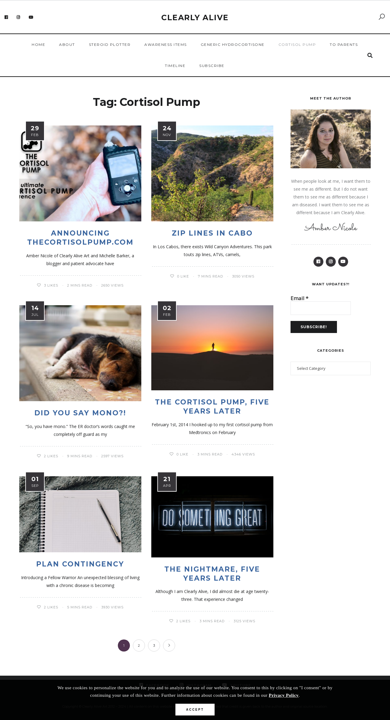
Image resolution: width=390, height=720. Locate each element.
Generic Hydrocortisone (233, 44)
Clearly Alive (195, 17)
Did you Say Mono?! (80, 413)
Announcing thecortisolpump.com (80, 237)
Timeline (175, 65)
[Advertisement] (331, 485)
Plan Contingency (80, 564)
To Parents (344, 44)
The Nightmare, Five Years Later (212, 573)
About (67, 44)
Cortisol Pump (297, 44)
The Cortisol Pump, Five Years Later (212, 406)
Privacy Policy (284, 695)
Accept (195, 709)
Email (299, 302)
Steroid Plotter (110, 44)
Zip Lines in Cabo (212, 233)
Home (38, 44)
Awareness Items (165, 44)
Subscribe (212, 65)
